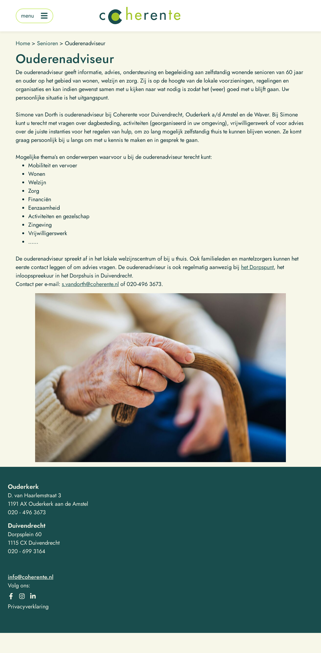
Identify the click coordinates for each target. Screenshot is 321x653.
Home (23, 43)
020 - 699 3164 (26, 551)
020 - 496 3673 (27, 512)
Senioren (47, 43)
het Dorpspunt (257, 267)
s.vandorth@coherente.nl (90, 284)
